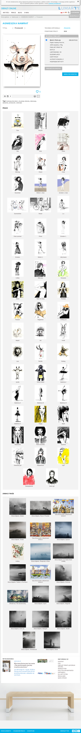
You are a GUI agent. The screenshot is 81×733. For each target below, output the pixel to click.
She (17, 142)
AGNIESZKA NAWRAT (27, 17)
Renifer (40, 352)
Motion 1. (40, 248)
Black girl (52, 477)
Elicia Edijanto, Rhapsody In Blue (40, 552)
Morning (17, 163)
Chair (63, 163)
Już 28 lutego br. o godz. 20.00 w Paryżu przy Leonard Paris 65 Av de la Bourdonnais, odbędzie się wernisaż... (24, 672)
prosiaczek (12, 103)
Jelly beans (63, 248)
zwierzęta (19, 103)
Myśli (63, 415)
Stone (18, 290)
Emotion (18, 248)
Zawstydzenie (29, 477)
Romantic (63, 269)
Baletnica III (40, 394)
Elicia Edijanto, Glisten (17, 507)
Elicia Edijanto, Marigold (40, 620)
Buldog (63, 352)
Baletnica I (63, 373)
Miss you (40, 269)
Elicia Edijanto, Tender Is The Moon (17, 573)
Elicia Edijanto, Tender (17, 531)
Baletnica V (18, 415)
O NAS (26, 12)
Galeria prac (15, 17)
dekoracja (33, 101)
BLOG (20, 12)
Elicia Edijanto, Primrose (63, 573)
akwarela (5, 103)
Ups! (63, 456)
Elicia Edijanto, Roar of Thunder (40, 509)
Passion (18, 311)
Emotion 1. (63, 227)
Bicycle (40, 122)
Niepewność (40, 456)
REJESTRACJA (74, 16)
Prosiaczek (39, 17)
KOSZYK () (30, 731)
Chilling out (63, 311)
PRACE (13, 12)
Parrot (40, 163)
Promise (63, 290)
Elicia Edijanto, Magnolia (63, 595)
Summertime (17, 206)
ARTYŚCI (6, 12)
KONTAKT (61, 661)
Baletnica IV (63, 394)
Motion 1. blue (40, 184)
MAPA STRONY (62, 678)
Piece (63, 142)
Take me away (40, 290)
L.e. (63, 205)
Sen (63, 122)
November (17, 184)
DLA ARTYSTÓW (63, 674)
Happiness (40, 311)
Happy (40, 415)
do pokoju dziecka (24, 101)
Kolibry (17, 552)
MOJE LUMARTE (6, 731)
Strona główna (5, 17)
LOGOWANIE (75, 12)
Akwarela (67, 28)
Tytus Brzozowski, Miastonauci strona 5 (63, 508)
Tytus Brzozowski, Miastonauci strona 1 (40, 531)
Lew (18, 352)
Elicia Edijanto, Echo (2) (17, 620)
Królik (63, 332)
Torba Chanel (40, 373)
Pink (40, 142)
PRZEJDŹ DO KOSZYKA (53, 68)
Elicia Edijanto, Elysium (63, 531)
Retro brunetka (40, 436)
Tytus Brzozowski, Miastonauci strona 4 (40, 574)
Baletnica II (18, 394)
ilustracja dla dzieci (12, 101)
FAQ (59, 663)
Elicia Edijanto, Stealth (63, 620)
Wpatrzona (18, 436)
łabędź (18, 332)
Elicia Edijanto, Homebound (29, 641)
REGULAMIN (61, 676)
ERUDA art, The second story (17, 597)
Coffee (18, 269)
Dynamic (63, 436)
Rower (40, 206)
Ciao (17, 122)
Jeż (40, 332)
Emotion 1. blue (63, 184)
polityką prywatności (55, 3)
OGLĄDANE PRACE (19, 731)
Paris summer (18, 227)
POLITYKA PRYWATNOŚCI (65, 670)
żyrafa (17, 373)
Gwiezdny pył (18, 456)
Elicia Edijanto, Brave (52, 641)
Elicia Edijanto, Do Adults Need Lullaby (63, 552)
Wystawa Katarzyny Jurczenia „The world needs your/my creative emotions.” (24, 665)
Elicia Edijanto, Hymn (40, 595)
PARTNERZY (61, 672)
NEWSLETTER (62, 668)
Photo (40, 227)
